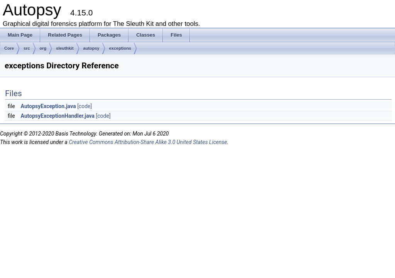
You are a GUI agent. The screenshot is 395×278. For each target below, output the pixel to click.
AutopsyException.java (48, 106)
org (43, 48)
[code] (84, 106)
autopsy (91, 48)
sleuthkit (64, 48)
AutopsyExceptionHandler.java (58, 116)
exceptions (120, 48)
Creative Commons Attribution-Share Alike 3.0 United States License (148, 142)
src (27, 48)
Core (9, 48)
